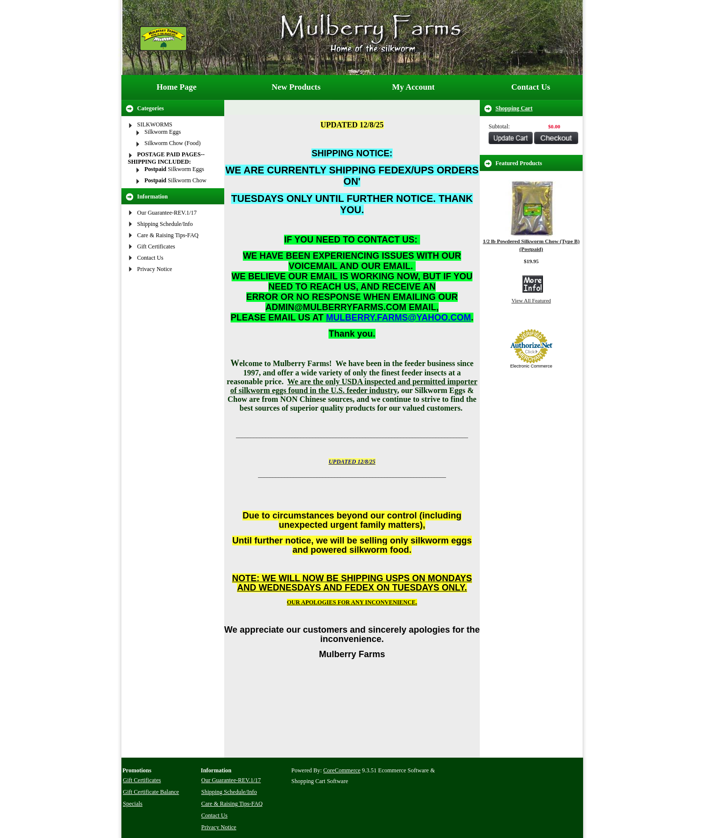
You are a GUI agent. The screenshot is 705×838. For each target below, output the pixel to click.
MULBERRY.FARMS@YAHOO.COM (398, 317)
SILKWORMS (154, 124)
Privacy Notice (154, 269)
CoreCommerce (341, 770)
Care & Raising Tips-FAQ (167, 235)
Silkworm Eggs (162, 131)
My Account (413, 87)
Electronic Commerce (531, 366)
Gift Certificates (156, 246)
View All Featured (531, 300)
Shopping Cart (514, 108)
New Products (296, 87)
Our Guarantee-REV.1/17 (167, 212)
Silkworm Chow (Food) (172, 143)
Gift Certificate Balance (151, 792)
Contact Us (530, 87)
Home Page (177, 87)
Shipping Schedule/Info (165, 224)
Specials (132, 803)
